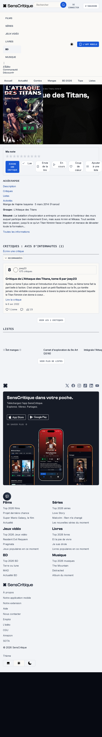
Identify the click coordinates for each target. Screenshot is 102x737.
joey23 (22, 268)
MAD (6, 570)
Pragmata (8, 544)
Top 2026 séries (61, 508)
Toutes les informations (16, 231)
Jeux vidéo (12, 529)
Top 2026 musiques (63, 560)
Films (7, 502)
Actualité (8, 522)
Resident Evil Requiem (15, 539)
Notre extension (12, 603)
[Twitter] (67, 386)
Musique (59, 555)
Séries (57, 502)
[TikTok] (85, 386)
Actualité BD (10, 575)
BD (5, 555)
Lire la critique (13, 299)
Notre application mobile (17, 597)
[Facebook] (73, 386)
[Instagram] (79, 386)
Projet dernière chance (16, 513)
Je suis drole (59, 544)
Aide (5, 608)
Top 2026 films (11, 508)
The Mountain (60, 565)
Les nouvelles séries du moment (70, 522)
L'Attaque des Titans (25, 209)
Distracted (58, 570)
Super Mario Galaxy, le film (18, 517)
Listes (8, 329)
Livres (57, 529)
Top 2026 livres (61, 534)
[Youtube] (97, 386)
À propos (8, 592)
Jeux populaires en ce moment (20, 548)
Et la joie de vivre (61, 539)
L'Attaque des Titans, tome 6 (48, 89)
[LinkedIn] (91, 386)
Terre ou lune (11, 565)
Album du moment (62, 575)
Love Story (58, 513)
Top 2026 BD (10, 560)
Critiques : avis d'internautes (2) (33, 246)
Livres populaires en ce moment (70, 548)
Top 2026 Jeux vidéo (15, 534)
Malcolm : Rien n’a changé (67, 517)
